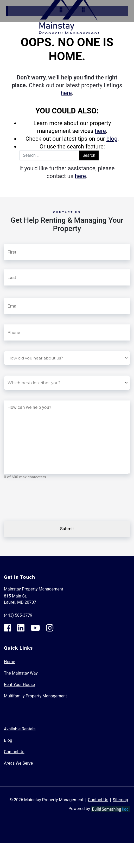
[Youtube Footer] (35, 628)
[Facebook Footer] (7, 628)
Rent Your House (19, 684)
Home (9, 661)
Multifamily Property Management (35, 696)
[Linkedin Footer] (20, 628)
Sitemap (120, 800)
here (66, 93)
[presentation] (43, 505)
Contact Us (14, 751)
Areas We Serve (18, 763)
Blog (8, 740)
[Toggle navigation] (130, 24)
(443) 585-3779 (18, 615)
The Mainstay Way (21, 673)
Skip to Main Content (22, 3)
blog (112, 138)
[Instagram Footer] (49, 628)
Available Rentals (19, 728)
